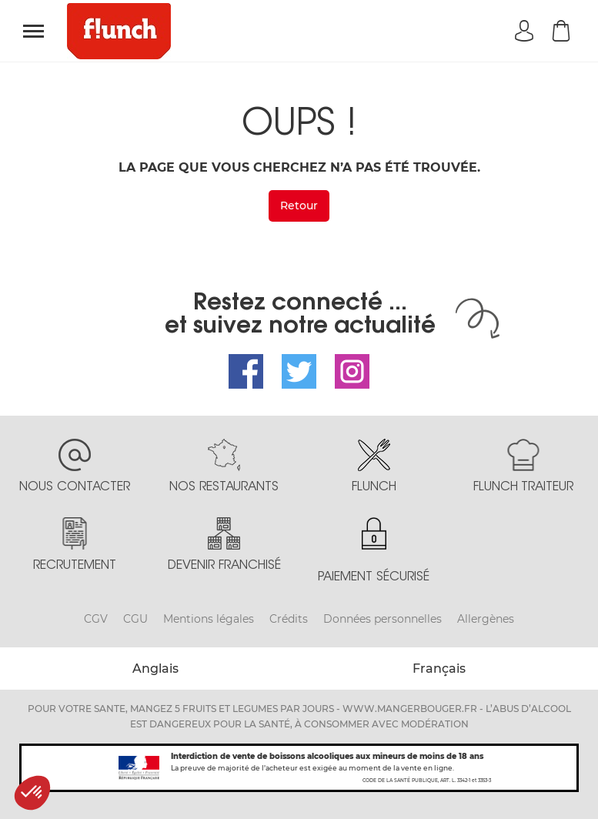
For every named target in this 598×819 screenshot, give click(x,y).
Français (439, 668)
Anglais (155, 668)
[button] (32, 792)
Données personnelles (382, 619)
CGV (96, 619)
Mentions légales (208, 619)
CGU (135, 619)
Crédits (288, 619)
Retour (299, 205)
